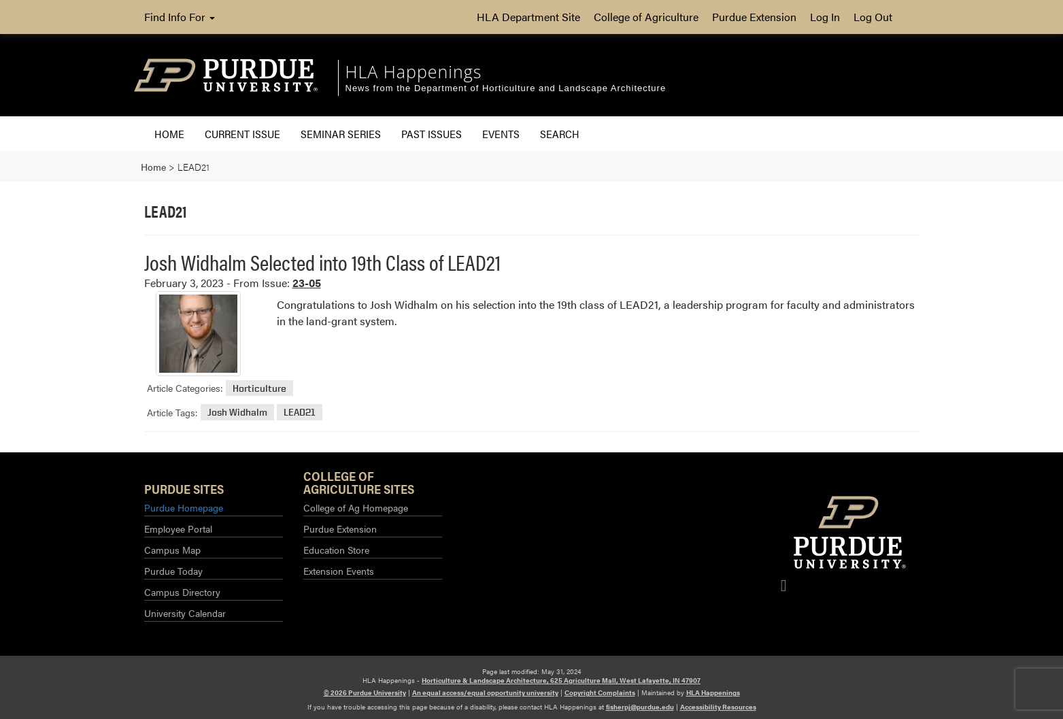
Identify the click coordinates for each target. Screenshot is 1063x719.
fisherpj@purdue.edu (640, 707)
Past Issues (431, 133)
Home (169, 133)
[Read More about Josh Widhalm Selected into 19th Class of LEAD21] (598, 312)
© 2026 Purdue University (365, 692)
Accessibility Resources (718, 707)
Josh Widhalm (237, 412)
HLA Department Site (528, 16)
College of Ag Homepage (355, 507)
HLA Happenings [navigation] (413, 71)
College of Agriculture (646, 16)
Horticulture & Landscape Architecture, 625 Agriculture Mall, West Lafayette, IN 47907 (561, 680)
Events (501, 133)
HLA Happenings (713, 692)
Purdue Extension (754, 16)
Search (559, 133)
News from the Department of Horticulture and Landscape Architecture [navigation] (506, 88)
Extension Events (338, 571)
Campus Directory (182, 592)
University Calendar (185, 613)
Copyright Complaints (599, 692)
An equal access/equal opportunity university (485, 692)
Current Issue (242, 133)
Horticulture (259, 388)
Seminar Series (341, 133)
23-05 (306, 282)
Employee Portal (178, 528)
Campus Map (172, 549)
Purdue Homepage (183, 507)
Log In (825, 16)
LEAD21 (300, 412)
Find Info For (179, 16)
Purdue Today (173, 571)
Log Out (873, 16)
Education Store (336, 549)
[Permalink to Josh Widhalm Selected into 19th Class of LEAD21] (198, 333)
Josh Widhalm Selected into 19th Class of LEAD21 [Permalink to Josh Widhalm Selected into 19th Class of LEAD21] (322, 261)
